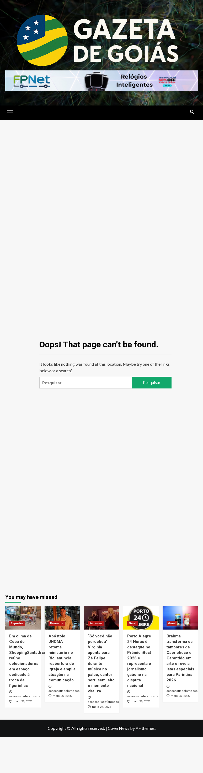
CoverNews (118, 728)
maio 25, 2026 (180, 696)
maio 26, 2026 (22, 701)
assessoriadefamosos (24, 696)
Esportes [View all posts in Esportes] (17, 623)
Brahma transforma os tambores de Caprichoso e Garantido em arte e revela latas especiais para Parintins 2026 (180, 658)
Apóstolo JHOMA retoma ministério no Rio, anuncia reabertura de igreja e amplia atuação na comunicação (62, 658)
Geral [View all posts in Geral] (132, 623)
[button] (10, 112)
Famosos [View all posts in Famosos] (56, 623)
